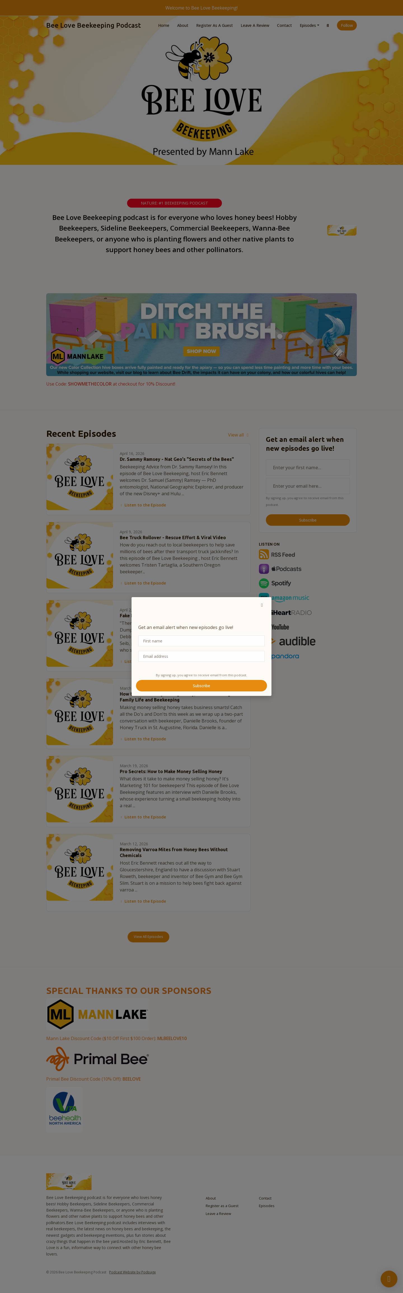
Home (163, 25)
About (182, 25)
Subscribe (308, 520)
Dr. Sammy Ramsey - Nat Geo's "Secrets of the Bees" (177, 459)
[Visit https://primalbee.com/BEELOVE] (97, 1058)
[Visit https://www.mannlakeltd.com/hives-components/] (201, 334)
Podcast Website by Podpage (132, 1272)
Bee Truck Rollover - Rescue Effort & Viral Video (173, 537)
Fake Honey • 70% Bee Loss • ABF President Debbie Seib (181, 615)
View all (239, 435)
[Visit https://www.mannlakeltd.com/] (98, 1014)
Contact (284, 25)
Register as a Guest (214, 25)
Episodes (308, 25)
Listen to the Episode (143, 505)
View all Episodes (148, 936)
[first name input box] (308, 467)
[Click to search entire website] (328, 25)
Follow (347, 25)
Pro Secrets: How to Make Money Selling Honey (171, 771)
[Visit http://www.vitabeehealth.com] (64, 1109)
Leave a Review (255, 25)
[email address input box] (308, 486)
